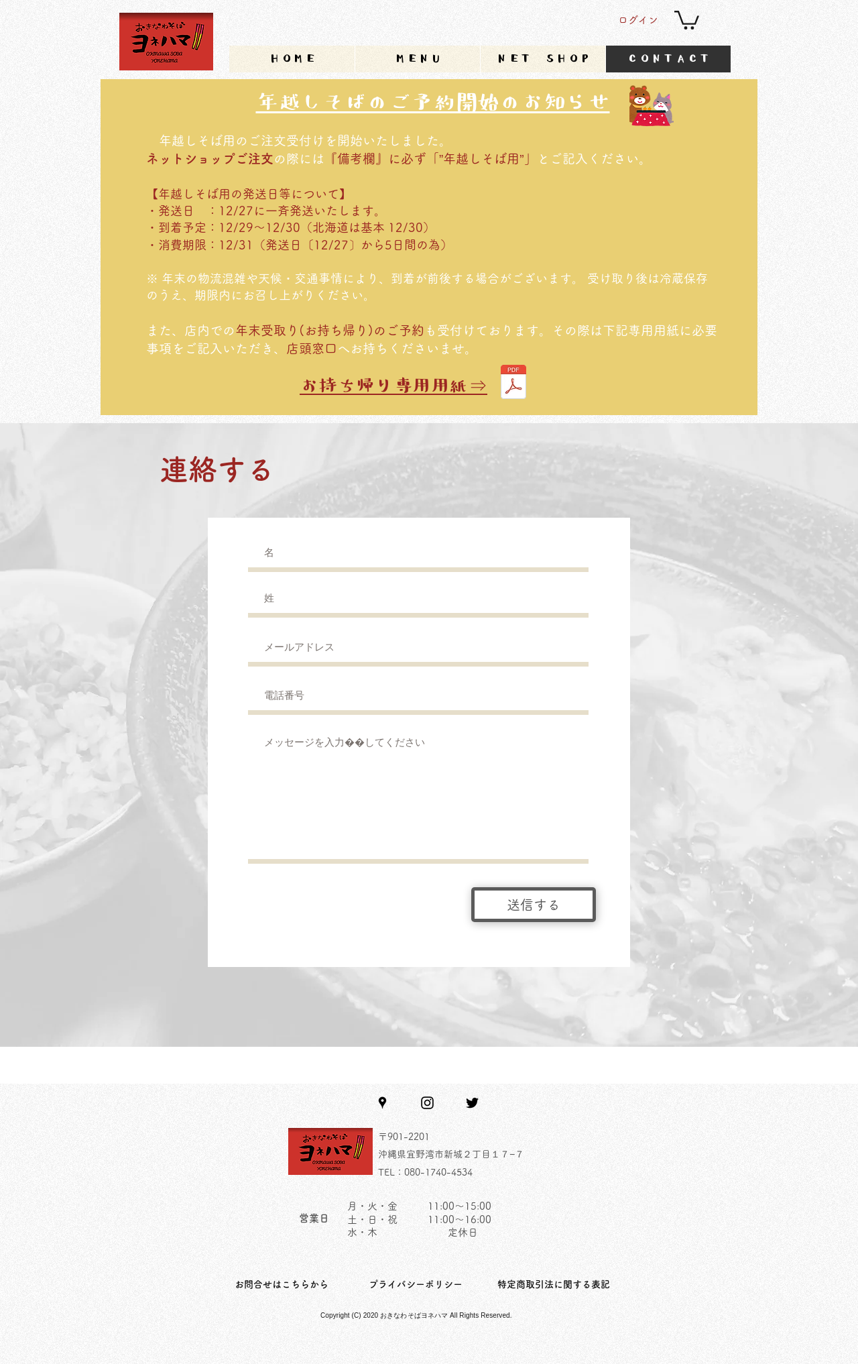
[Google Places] (382, 1102)
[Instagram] (427, 1102)
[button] (686, 19)
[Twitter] (472, 1102)
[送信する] (533, 904)
